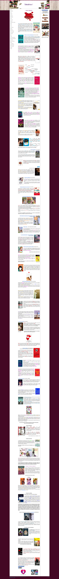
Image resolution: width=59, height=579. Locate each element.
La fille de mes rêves (21, 378)
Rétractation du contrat (12, 577)
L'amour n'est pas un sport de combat (28, 246)
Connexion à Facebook (21, 566)
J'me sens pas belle (21, 321)
